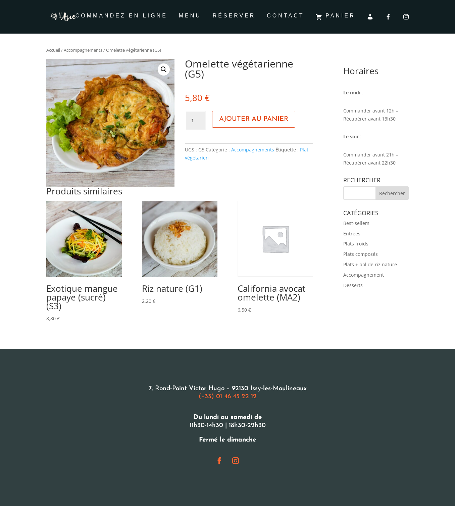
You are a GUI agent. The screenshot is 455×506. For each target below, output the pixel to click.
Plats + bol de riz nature (370, 264)
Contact (285, 15)
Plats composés (360, 254)
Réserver (234, 15)
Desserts (353, 285)
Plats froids (355, 243)
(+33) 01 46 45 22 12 (228, 397)
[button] (164, 69)
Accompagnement (363, 275)
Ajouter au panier (253, 119)
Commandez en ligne (121, 15)
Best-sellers (356, 223)
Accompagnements (83, 50)
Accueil (53, 50)
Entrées (351, 233)
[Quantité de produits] (195, 120)
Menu (190, 15)
